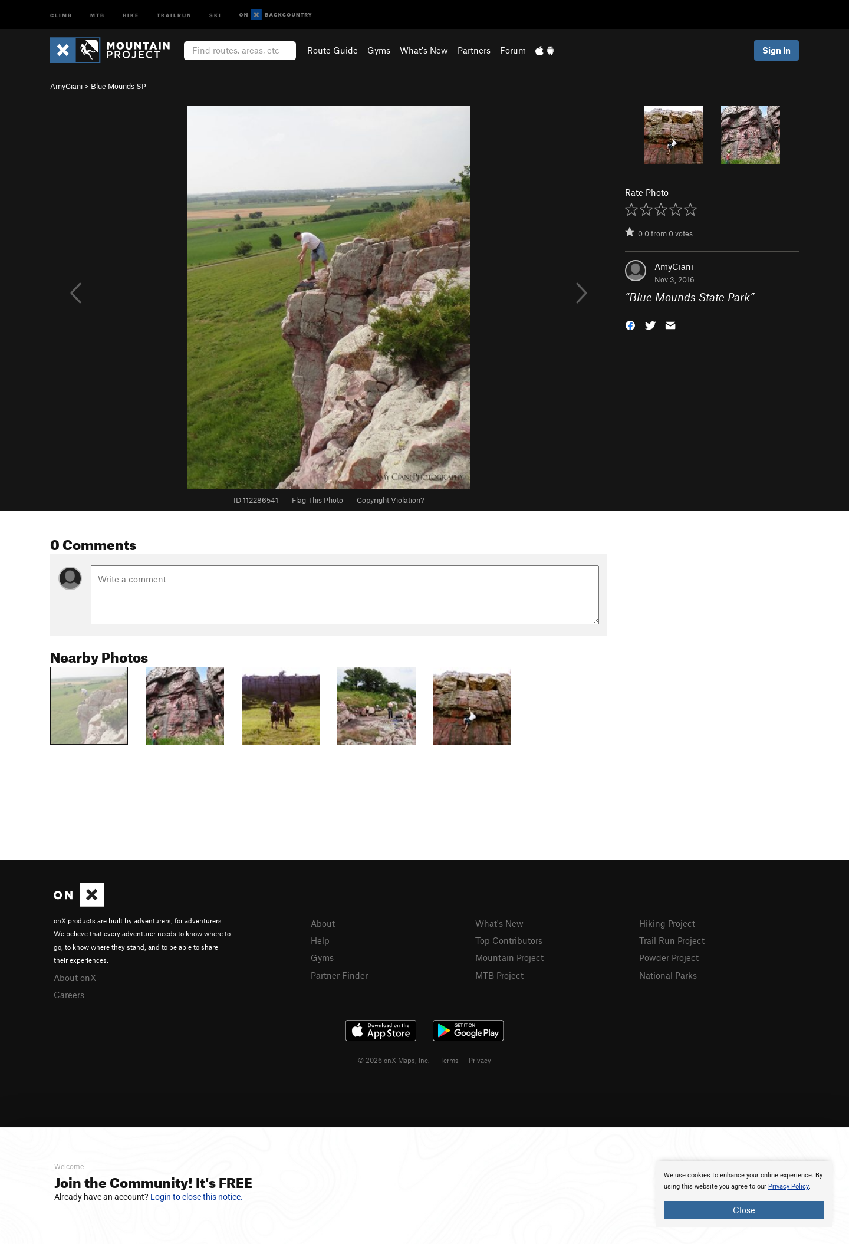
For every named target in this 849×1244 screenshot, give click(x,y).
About (323, 923)
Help (320, 940)
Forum (513, 50)
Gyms (378, 50)
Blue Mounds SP (118, 86)
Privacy (480, 1060)
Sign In (776, 50)
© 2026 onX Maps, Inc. (394, 1060)
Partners (474, 50)
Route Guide (332, 50)
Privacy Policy (788, 1186)
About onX (75, 977)
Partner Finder (339, 975)
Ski (215, 14)
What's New (424, 50)
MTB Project (499, 975)
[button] (630, 324)
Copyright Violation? (390, 500)
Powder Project (669, 957)
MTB (97, 14)
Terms (449, 1060)
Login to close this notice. (196, 1197)
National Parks (668, 975)
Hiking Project (667, 923)
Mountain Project (509, 957)
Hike (131, 14)
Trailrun (174, 14)
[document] (744, 1194)
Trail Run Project (672, 940)
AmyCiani (66, 86)
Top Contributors (508, 940)
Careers (69, 994)
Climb (61, 14)
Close (744, 1209)
